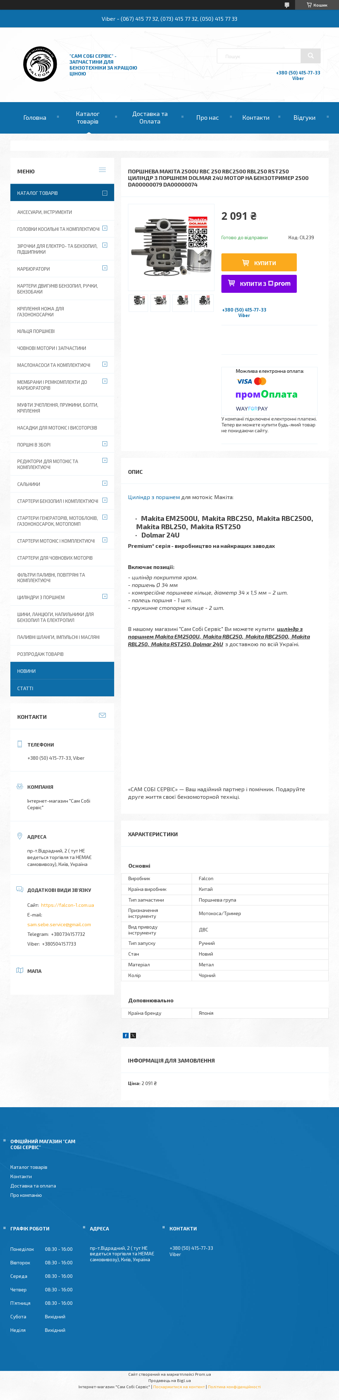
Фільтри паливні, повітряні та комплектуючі (51, 578)
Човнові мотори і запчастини (51, 348)
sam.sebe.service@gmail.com (59, 924)
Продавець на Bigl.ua (169, 1380)
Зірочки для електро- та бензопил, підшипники (57, 249)
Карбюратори (33, 269)
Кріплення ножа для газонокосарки (40, 311)
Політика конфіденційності (234, 1386)
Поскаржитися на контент (179, 1386)
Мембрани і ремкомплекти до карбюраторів (52, 385)
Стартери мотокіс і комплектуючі (56, 541)
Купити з (265, 283)
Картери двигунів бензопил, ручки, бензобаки (57, 289)
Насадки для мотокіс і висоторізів (57, 428)
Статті (25, 688)
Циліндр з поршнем (154, 497)
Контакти (255, 117)
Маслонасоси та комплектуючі (53, 365)
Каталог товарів (88, 117)
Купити (265, 263)
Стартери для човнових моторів (55, 558)
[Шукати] (311, 55)
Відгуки (304, 117)
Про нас (207, 117)
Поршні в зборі (34, 445)
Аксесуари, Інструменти (44, 212)
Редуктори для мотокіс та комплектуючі (47, 464)
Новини (26, 671)
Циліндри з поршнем (41, 597)
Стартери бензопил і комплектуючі (57, 501)
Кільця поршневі (36, 331)
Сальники (28, 484)
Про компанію (26, 1195)
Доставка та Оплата (150, 117)
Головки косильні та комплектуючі (58, 229)
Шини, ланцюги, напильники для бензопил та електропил (55, 617)
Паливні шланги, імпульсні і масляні (58, 637)
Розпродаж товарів (40, 654)
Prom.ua (203, 1374)
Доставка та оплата (33, 1186)
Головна (34, 117)
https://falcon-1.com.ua (67, 905)
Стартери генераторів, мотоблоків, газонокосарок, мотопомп (57, 521)
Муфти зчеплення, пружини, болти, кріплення (57, 408)
